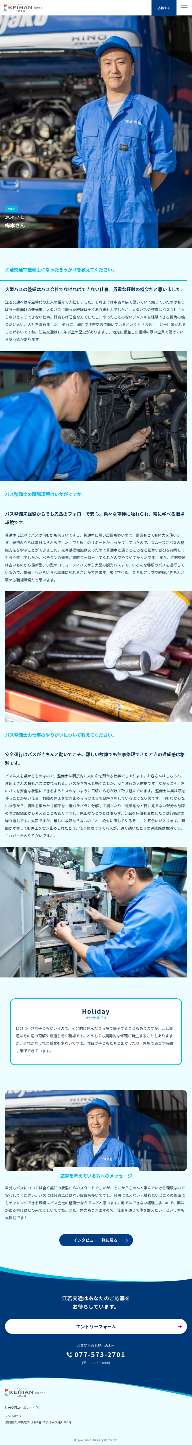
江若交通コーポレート (20, 1407)
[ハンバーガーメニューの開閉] (184, 7)
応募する (164, 7)
